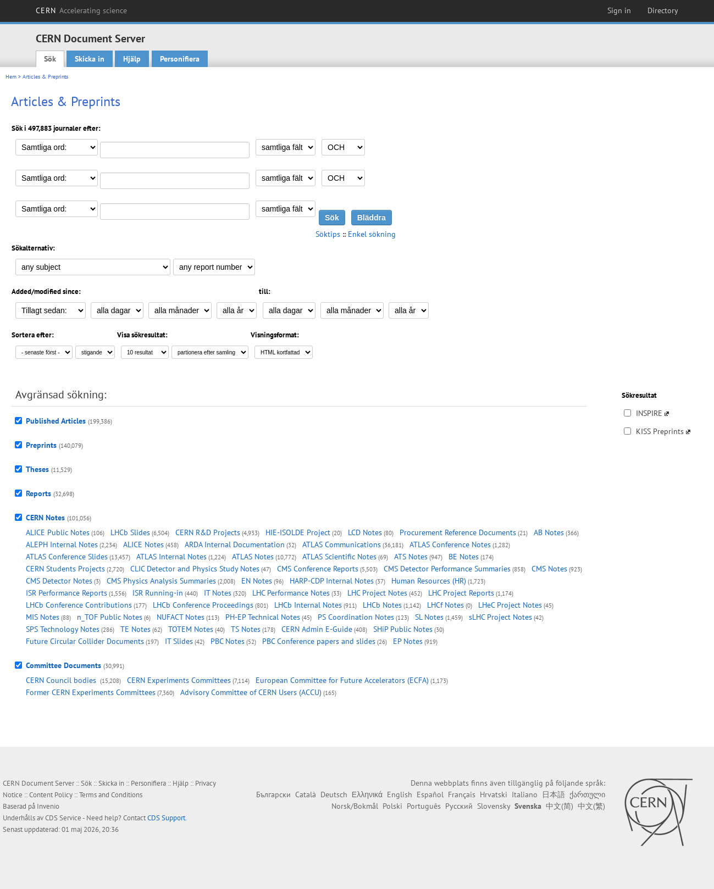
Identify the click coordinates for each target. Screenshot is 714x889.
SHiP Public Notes (403, 629)
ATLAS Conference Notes (450, 544)
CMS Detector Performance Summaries (447, 569)
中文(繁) (591, 806)
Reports (38, 493)
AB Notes (549, 532)
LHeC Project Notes (510, 605)
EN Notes (256, 581)
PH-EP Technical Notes (262, 617)
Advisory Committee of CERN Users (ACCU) (251, 692)
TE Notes (135, 629)
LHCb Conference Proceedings (203, 605)
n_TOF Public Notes (109, 617)
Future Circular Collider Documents (85, 641)
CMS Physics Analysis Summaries (161, 581)
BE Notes (464, 557)
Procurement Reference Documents (458, 532)
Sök (50, 59)
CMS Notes (549, 569)
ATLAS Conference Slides (67, 557)
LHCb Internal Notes (308, 605)
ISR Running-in (157, 593)
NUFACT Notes (180, 617)
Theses (37, 469)
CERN (81, 10)
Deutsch (333, 794)
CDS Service (63, 818)
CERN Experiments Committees (179, 680)
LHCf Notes (445, 605)
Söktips (328, 234)
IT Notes (217, 593)
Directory (662, 10)
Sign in (619, 10)
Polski (392, 806)
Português (424, 806)
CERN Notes (45, 518)
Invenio (48, 806)
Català (305, 794)
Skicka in (89, 59)
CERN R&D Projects (207, 532)
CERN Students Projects (65, 569)
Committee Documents (63, 665)
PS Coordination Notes (356, 617)
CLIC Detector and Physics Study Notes (194, 569)
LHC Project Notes (377, 593)
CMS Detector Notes (59, 581)
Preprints (41, 445)
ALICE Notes (143, 544)
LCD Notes (365, 532)
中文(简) (559, 806)
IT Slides (179, 641)
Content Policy (51, 794)
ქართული (587, 794)
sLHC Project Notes (500, 617)
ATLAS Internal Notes (171, 557)
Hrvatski (493, 794)
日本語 (553, 794)
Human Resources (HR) (428, 581)
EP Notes (408, 641)
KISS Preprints (660, 431)
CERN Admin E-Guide (316, 629)
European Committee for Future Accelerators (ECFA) (342, 680)
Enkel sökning (372, 234)
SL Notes (429, 617)
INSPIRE (649, 413)
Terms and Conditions (110, 794)
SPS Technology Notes (62, 629)
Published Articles (56, 421)
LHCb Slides (130, 532)
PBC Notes (228, 641)
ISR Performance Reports (66, 593)
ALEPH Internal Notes (62, 544)
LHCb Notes (382, 605)
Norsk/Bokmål (354, 806)
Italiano (525, 794)
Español (430, 794)
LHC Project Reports (461, 593)
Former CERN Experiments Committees (91, 692)
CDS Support (166, 818)
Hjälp (132, 59)
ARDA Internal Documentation (235, 544)
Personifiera (180, 59)
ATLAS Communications (341, 544)
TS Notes (246, 629)
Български (273, 794)
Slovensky (493, 806)
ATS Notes (411, 557)
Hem (10, 76)
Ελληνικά (367, 794)
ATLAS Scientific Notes (339, 557)
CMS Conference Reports (317, 569)
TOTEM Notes (190, 629)
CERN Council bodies (62, 680)
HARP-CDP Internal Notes (332, 581)
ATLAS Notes (253, 557)
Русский (459, 806)
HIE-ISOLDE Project (297, 532)
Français (461, 794)
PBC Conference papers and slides (318, 641)
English (399, 794)
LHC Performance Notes (291, 593)
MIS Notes (42, 617)
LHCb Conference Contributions (79, 605)
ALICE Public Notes (58, 532)
